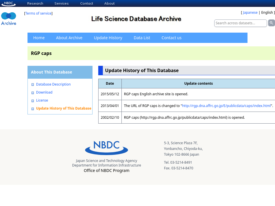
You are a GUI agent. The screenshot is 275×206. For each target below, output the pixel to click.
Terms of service (38, 13)
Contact (86, 3)
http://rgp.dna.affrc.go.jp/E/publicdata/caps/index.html (226, 105)
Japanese (250, 12)
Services (61, 3)
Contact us (172, 37)
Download (44, 92)
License (42, 100)
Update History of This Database (63, 108)
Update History (108, 37)
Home (39, 37)
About (109, 3)
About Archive (69, 37)
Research (35, 3)
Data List (142, 37)
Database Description (53, 84)
